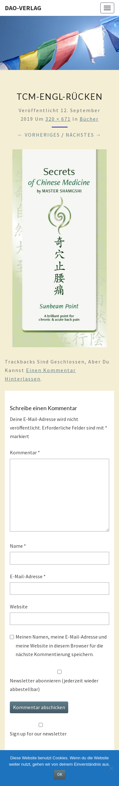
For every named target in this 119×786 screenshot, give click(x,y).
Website (19, 606)
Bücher (89, 119)
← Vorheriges (38, 135)
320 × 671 (58, 119)
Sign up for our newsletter (38, 733)
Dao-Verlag (23, 8)
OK (59, 774)
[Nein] (111, 768)
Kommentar (25, 452)
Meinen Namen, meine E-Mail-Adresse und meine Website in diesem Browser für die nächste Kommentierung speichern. (61, 645)
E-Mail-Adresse (28, 576)
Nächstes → (84, 135)
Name (18, 546)
